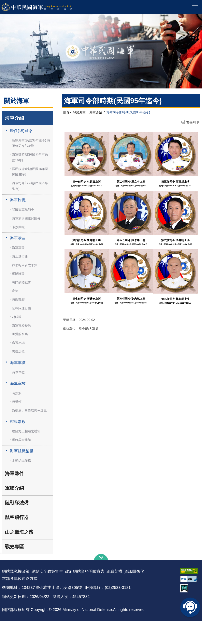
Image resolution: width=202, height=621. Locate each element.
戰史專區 (14, 546)
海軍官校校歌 (21, 325)
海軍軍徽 (18, 362)
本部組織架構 (21, 460)
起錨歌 (17, 317)
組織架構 (114, 571)
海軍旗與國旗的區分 (26, 218)
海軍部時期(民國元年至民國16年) (30, 157)
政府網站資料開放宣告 (85, 571)
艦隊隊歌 (18, 273)
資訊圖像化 (134, 571)
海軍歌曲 (18, 238)
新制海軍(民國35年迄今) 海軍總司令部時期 (31, 143)
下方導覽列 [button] (101, 557)
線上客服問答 (190, 607)
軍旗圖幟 (18, 227)
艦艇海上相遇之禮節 (26, 431)
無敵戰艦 (18, 299)
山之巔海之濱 (19, 532)
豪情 (15, 291)
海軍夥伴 (14, 473)
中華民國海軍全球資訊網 (42, 7)
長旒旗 (17, 393)
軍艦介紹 (14, 488)
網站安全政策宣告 (47, 571)
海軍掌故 (18, 383)
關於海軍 (79, 112)
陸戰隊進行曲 (21, 308)
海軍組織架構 (22, 451)
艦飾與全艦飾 (21, 440)
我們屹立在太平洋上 (26, 265)
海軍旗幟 (18, 200)
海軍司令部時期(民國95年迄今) (30, 186)
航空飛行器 (17, 517)
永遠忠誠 (18, 342)
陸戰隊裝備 (17, 502)
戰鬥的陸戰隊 (21, 282)
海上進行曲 (20, 256)
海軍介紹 (14, 118)
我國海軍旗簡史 (23, 209)
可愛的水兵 (20, 334)
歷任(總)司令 (21, 130)
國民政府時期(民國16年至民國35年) (30, 171)
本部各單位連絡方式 (19, 578)
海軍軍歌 (18, 247)
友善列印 (192, 122)
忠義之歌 (18, 351)
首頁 (66, 112)
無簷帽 (17, 401)
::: (1, 552)
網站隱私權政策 (16, 571)
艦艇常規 (18, 421)
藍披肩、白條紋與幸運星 (29, 410)
